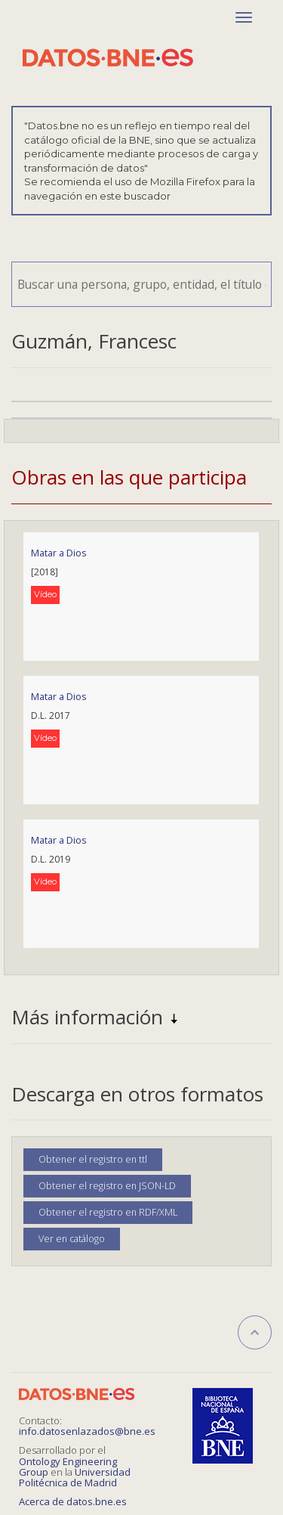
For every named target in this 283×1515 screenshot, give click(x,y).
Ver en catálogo (71, 1238)
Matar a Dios (59, 552)
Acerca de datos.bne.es (73, 1501)
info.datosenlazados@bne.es (87, 1431)
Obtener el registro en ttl (92, 1159)
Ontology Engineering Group (68, 1467)
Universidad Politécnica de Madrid (75, 1477)
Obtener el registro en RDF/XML (107, 1212)
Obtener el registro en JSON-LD (107, 1185)
